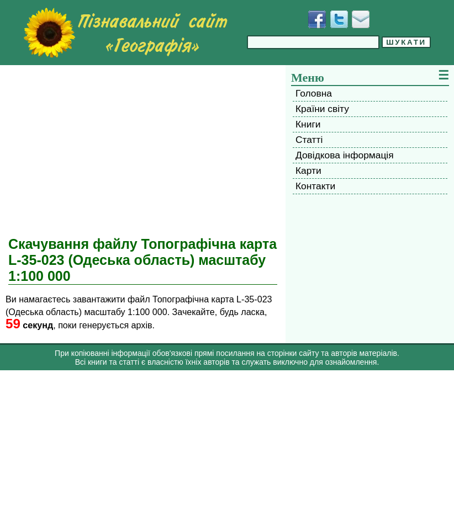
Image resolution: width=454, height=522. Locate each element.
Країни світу (322, 108)
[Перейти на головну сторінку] (125, 32)
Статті (309, 139)
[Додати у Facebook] (317, 19)
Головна (313, 93)
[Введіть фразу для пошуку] (313, 42)
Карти (308, 170)
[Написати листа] (360, 19)
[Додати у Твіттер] (339, 19)
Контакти (315, 185)
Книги (307, 124)
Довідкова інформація (344, 155)
